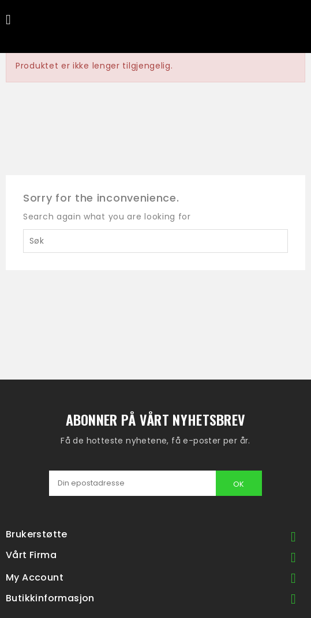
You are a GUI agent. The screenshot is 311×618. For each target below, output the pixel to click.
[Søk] (155, 241)
